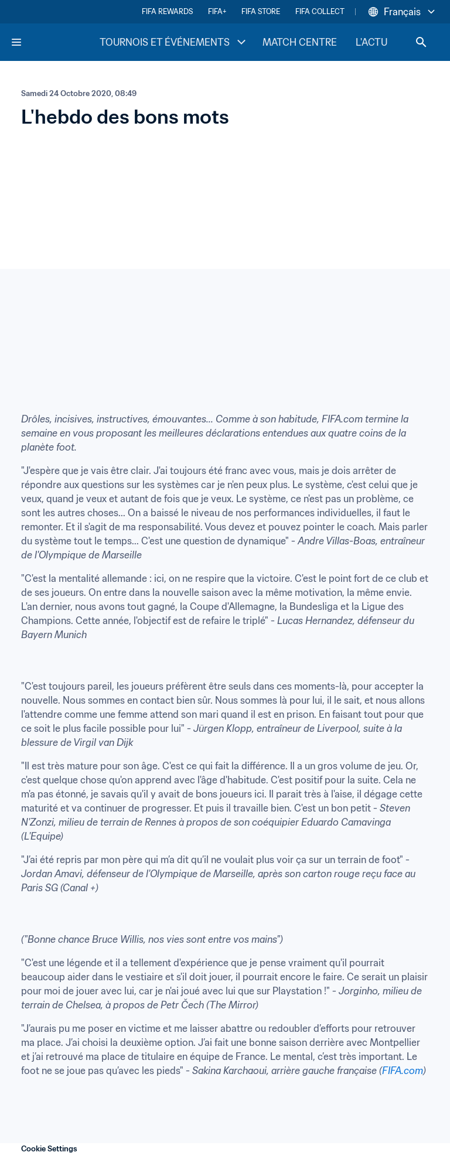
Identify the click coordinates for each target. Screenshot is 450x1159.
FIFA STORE (260, 11)
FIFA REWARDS (167, 11)
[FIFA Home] (54, 42)
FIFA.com (402, 1070)
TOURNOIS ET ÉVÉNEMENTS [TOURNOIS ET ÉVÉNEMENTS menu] (174, 42)
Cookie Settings (49, 1149)
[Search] (421, 42)
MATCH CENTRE (299, 42)
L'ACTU (371, 42)
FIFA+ (217, 11)
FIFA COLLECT (320, 11)
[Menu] (16, 42)
